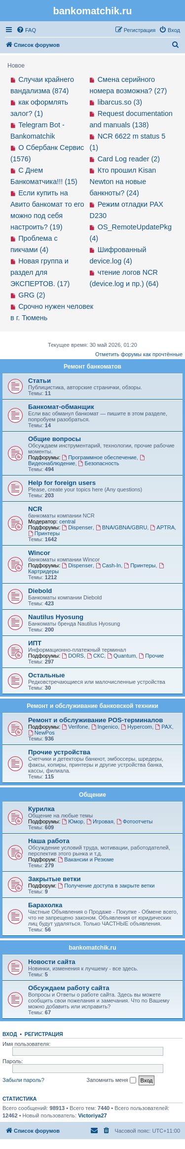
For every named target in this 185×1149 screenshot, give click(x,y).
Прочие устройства (59, 752)
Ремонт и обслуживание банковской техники (92, 706)
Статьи (39, 380)
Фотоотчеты (134, 821)
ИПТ (34, 643)
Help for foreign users (62, 482)
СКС (95, 656)
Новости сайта (51, 961)
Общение (92, 794)
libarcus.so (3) (120, 102)
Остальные (46, 675)
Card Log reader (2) (129, 159)
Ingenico (104, 727)
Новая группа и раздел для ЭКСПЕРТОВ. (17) (40, 272)
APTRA (162, 527)
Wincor (39, 552)
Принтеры (44, 533)
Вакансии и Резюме (85, 859)
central (67, 521)
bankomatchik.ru (92, 947)
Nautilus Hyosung (55, 617)
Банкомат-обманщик (61, 406)
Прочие (151, 656)
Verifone (75, 727)
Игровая (99, 821)
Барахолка (45, 905)
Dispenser (77, 527)
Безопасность (98, 463)
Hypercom (136, 727)
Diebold (40, 590)
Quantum (121, 656)
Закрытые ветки (54, 879)
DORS (73, 656)
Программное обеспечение (99, 457)
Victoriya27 (92, 1115)
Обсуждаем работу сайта (68, 988)
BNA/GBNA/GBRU (122, 527)
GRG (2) (31, 295)
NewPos (41, 733)
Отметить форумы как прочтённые (139, 354)
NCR (35, 509)
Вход (9, 1034)
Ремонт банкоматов (92, 366)
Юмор (72, 821)
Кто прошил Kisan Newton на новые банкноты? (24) (123, 181)
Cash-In (108, 565)
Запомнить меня (111, 1080)
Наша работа (49, 841)
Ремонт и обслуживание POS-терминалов (95, 720)
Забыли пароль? (23, 1080)
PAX (163, 727)
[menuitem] (26, 30)
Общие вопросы (54, 439)
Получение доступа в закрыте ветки (106, 886)
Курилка (41, 809)
